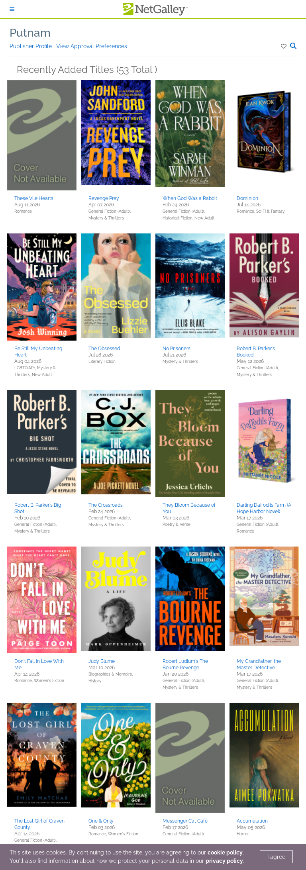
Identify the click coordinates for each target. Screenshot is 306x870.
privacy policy (224, 861)
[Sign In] (12, 9)
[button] (284, 46)
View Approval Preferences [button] (91, 46)
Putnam (30, 32)
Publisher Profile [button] (31, 46)
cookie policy (225, 852)
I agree (276, 857)
